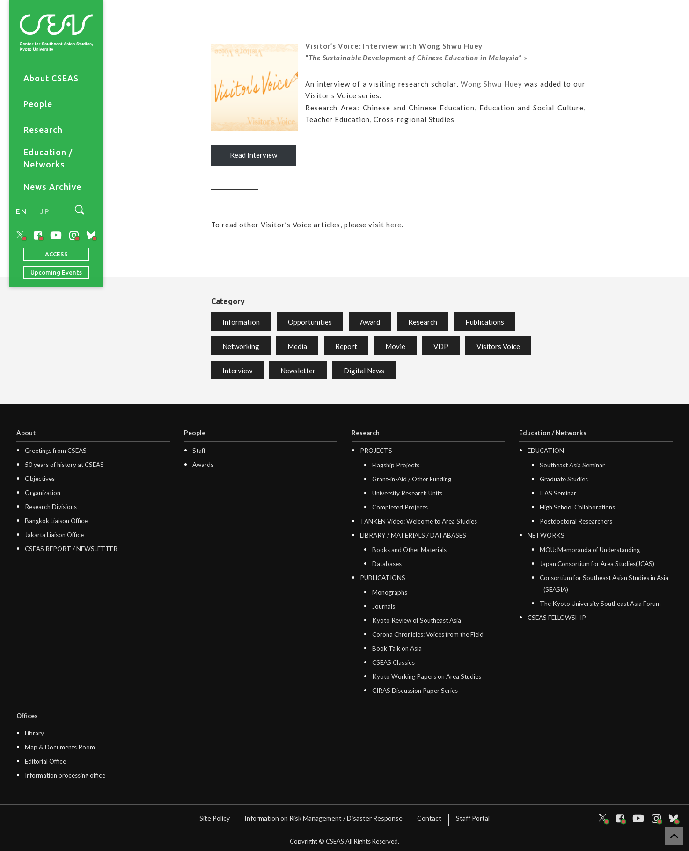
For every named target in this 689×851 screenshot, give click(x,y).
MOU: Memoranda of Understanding (590, 549)
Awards (202, 464)
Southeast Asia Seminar (572, 465)
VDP (440, 346)
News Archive (52, 186)
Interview (237, 370)
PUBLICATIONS (382, 578)
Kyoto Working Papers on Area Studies (426, 676)
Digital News (364, 370)
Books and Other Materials (409, 549)
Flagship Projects (395, 465)
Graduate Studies (564, 479)
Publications (484, 322)
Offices (27, 716)
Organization (42, 492)
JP (44, 211)
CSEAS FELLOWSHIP (557, 617)
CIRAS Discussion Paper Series (415, 690)
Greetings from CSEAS (56, 450)
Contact (429, 818)
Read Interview (253, 155)
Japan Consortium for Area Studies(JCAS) (597, 563)
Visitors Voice (498, 346)
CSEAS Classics (393, 662)
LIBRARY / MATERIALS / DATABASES (413, 535)
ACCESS (56, 254)
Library (34, 733)
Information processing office (65, 775)
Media (297, 346)
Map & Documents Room (60, 747)
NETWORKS (546, 535)
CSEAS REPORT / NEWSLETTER (71, 549)
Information (241, 322)
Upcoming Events (56, 272)
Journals (383, 606)
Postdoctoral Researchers (576, 521)
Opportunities (310, 322)
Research (43, 129)
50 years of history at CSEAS (64, 464)
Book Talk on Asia (397, 648)
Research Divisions (51, 506)
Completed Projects (400, 507)
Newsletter (297, 370)
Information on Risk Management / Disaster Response (323, 818)
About (26, 432)
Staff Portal (473, 818)
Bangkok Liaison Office (56, 520)
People (37, 104)
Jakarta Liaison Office (54, 534)
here (394, 224)
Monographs (389, 592)
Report (346, 346)
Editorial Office (45, 761)
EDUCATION (546, 450)
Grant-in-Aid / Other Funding (411, 479)
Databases (387, 563)
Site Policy (214, 818)
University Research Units (407, 493)
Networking (240, 346)
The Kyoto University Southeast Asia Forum (600, 603)
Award (370, 322)
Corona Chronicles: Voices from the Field (428, 634)
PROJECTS (376, 450)
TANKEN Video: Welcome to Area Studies (418, 521)
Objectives (40, 478)
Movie (395, 346)
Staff (198, 450)
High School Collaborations (577, 507)
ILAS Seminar (558, 493)
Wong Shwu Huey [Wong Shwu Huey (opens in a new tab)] (491, 84)
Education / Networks (48, 158)
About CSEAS (51, 78)
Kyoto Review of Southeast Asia (416, 620)
